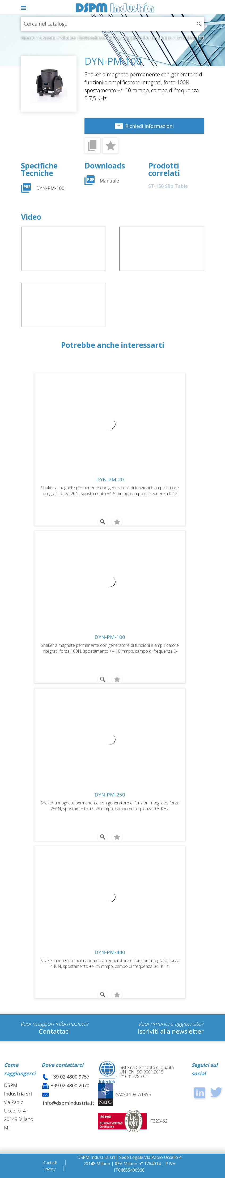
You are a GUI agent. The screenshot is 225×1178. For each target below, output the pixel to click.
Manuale (109, 180)
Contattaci (54, 1031)
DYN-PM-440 (110, 952)
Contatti (50, 1162)
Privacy (49, 1168)
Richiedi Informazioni (149, 126)
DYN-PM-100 (50, 188)
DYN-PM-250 (110, 794)
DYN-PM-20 (110, 479)
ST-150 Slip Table (168, 186)
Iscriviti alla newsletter (171, 1031)
